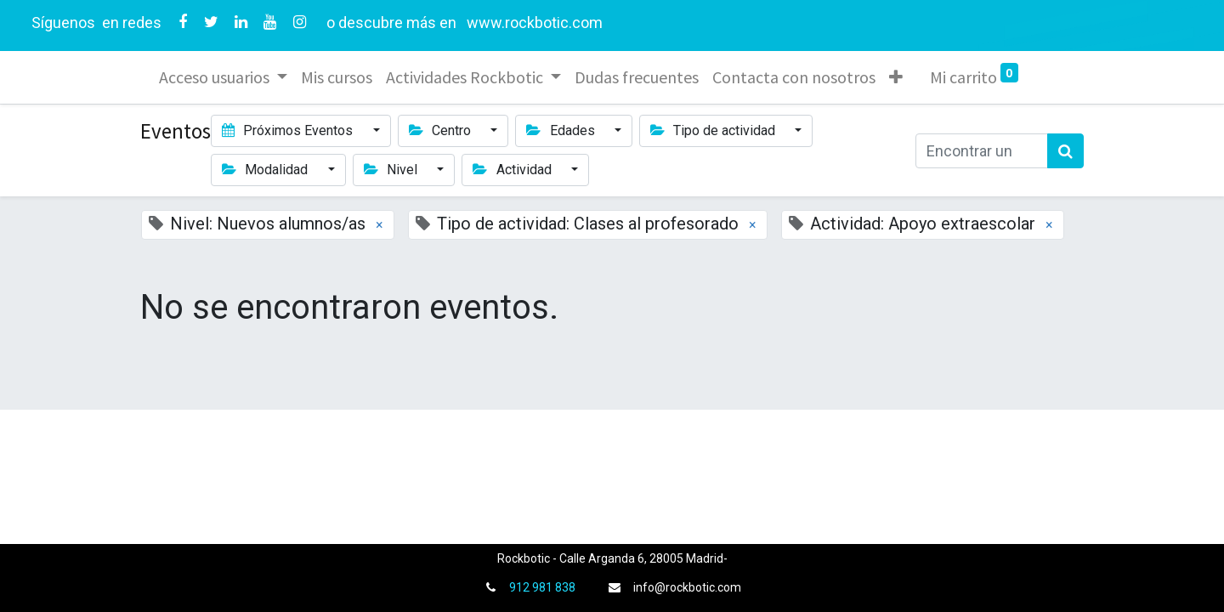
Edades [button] (562, 130)
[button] (897, 77)
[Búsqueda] (1065, 150)
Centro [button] (441, 130)
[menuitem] (338, 77)
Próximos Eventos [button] (289, 130)
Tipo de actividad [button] (714, 130)
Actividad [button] (513, 170)
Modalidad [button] (266, 170)
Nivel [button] (392, 170)
